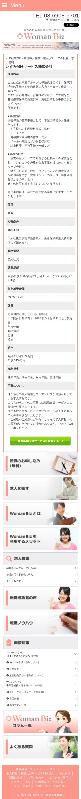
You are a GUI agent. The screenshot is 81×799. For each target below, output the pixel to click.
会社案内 (64, 773)
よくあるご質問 (59, 777)
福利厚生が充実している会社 (22, 568)
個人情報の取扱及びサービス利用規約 (30, 773)
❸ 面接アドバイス (16, 705)
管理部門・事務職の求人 (19, 574)
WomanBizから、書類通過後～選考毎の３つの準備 (24, 684)
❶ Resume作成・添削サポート (23, 662)
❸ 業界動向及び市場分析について (24, 675)
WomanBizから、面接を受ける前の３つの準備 (22, 654)
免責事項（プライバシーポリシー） (38, 769)
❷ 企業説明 (12, 669)
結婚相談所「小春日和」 (50, 781)
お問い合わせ (35, 777)
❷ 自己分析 (12, 698)
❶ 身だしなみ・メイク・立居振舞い (26, 692)
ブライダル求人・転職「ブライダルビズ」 (40, 786)
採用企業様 (15, 777)
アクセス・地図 (20, 781)
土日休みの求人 (14, 581)
